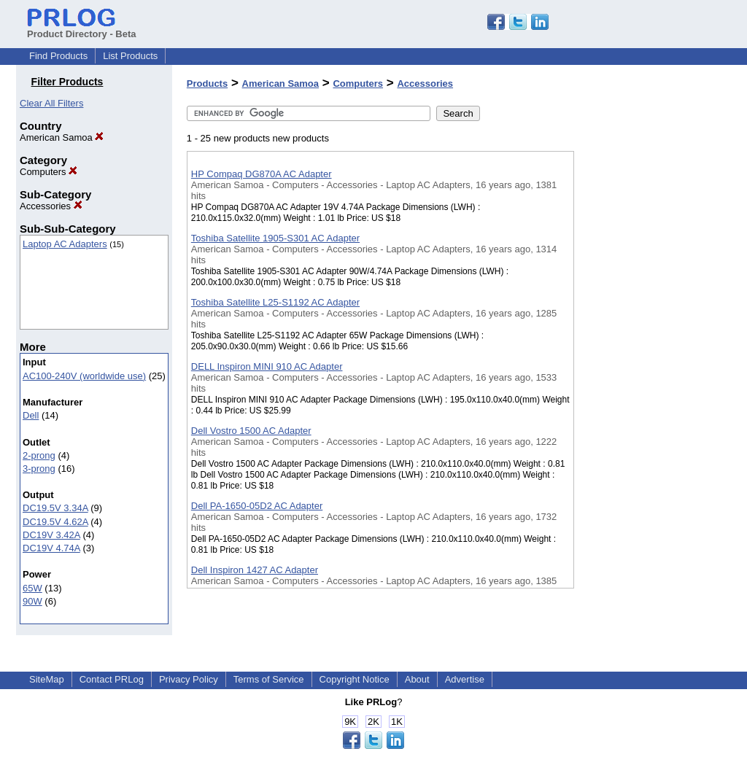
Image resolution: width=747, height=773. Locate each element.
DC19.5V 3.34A (55, 507)
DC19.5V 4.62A (55, 521)
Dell (31, 415)
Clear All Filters (51, 103)
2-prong (39, 455)
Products (207, 83)
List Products (130, 55)
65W (32, 588)
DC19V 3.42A (51, 534)
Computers (48, 171)
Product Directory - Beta (81, 28)
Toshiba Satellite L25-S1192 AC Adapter (275, 302)
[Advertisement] (647, 378)
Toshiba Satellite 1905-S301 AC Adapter (275, 238)
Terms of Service (268, 679)
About (417, 679)
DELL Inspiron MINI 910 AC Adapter (267, 366)
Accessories (51, 206)
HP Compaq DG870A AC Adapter (261, 173)
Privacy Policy (188, 679)
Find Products (58, 55)
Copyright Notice (355, 679)
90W (32, 601)
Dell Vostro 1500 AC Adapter (251, 430)
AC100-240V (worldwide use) (84, 375)
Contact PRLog (112, 679)
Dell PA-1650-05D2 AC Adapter (256, 505)
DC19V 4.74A (51, 548)
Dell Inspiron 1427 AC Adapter (254, 569)
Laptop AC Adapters (65, 243)
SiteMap (46, 679)
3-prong (39, 468)
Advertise (464, 679)
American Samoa (62, 137)
